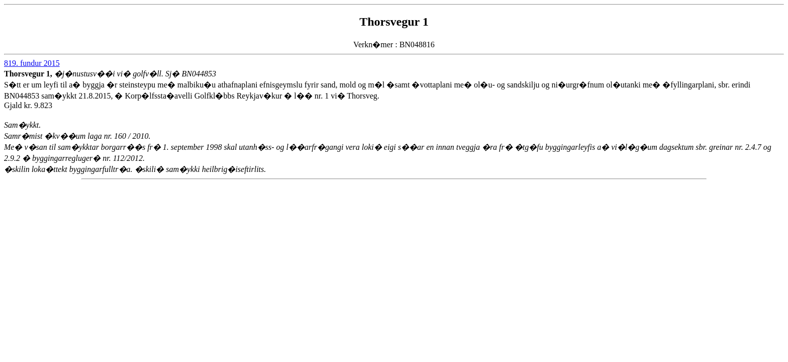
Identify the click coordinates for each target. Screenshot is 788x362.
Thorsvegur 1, (29, 73)
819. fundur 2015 (32, 63)
